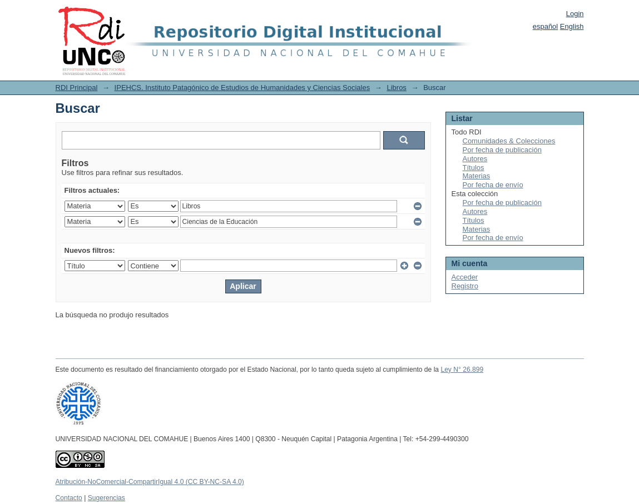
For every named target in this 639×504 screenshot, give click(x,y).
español (545, 26)
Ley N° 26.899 (461, 369)
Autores (475, 158)
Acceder (465, 277)
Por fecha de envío (493, 185)
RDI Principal (77, 87)
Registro (465, 286)
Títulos (473, 167)
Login (575, 13)
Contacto (69, 498)
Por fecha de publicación (502, 150)
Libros (396, 87)
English (572, 26)
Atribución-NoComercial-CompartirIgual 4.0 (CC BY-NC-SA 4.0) (150, 482)
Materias (477, 176)
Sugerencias (106, 498)
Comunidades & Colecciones (509, 141)
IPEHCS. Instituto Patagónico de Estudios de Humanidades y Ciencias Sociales (242, 87)
